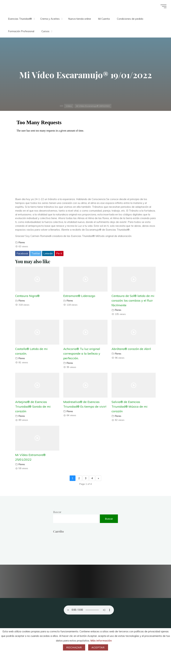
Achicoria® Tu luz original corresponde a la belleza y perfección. (81, 353)
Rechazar (74, 647)
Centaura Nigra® (27, 296)
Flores (22, 242)
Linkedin (48, 253)
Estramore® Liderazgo (79, 296)
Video (69, 106)
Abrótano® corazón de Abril (131, 349)
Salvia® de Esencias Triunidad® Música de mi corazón (129, 406)
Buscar (57, 512)
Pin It (59, 253)
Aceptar (98, 647)
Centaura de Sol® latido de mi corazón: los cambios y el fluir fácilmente (133, 300)
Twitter (35, 253)
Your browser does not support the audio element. (89, 609)
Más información (101, 640)
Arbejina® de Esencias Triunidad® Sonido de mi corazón (33, 406)
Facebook (22, 253)
